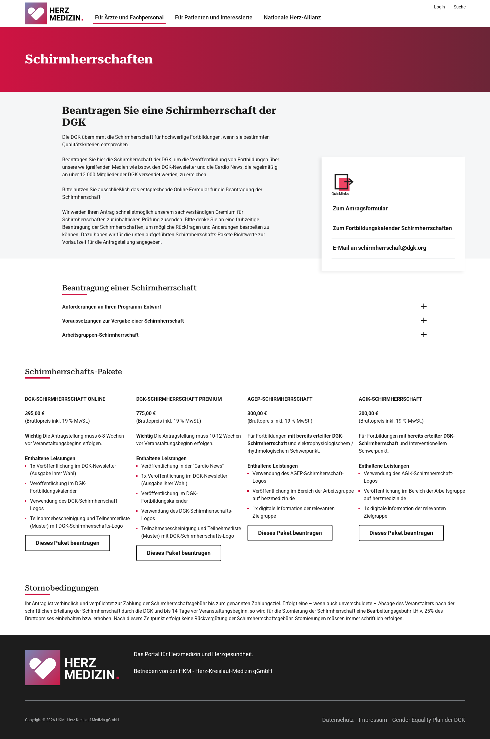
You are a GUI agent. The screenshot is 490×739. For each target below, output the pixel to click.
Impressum (373, 719)
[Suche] (459, 7)
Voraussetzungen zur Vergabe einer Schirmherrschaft (123, 321)
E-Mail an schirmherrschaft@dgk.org (379, 247)
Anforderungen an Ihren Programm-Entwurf (111, 307)
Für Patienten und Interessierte (213, 17)
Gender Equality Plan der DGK (428, 719)
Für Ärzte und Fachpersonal (129, 17)
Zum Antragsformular (360, 208)
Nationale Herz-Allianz (292, 17)
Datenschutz (338, 719)
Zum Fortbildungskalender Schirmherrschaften (392, 228)
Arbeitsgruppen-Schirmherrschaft (100, 335)
